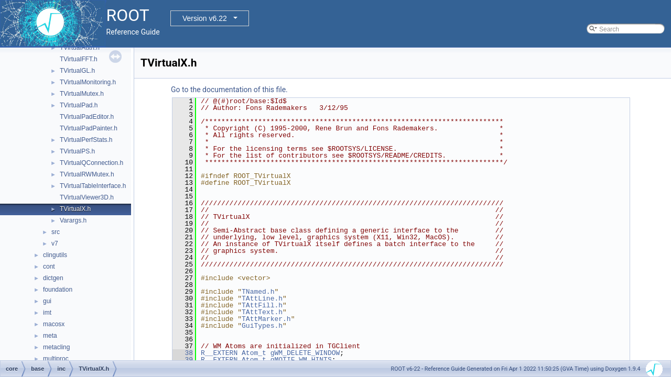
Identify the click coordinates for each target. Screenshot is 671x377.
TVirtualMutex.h (82, 93)
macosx (53, 324)
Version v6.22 (204, 18)
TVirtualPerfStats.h (86, 139)
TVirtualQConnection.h (91, 163)
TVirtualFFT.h (79, 59)
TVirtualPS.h (77, 151)
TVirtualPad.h (79, 105)
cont (49, 266)
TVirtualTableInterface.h (93, 186)
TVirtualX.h (75, 209)
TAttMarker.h (266, 319)
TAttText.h (262, 312)
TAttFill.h (262, 305)
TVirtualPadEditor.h (87, 116)
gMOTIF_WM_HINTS (301, 359)
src (55, 232)
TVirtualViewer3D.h (87, 197)
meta (50, 335)
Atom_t (254, 353)
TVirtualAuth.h (80, 47)
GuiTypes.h (262, 325)
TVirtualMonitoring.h (88, 82)
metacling (56, 347)
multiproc (56, 358)
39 (182, 359)
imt (47, 312)
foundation (57, 289)
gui (47, 301)
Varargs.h (73, 220)
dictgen (53, 278)
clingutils (55, 255)
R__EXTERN (219, 353)
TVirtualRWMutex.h (87, 174)
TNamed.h (258, 291)
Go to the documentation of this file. (229, 89)
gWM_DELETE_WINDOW (305, 353)
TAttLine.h (262, 298)
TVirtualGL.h (77, 70)
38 (182, 353)
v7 (54, 243)
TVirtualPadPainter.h (88, 128)
